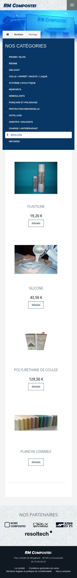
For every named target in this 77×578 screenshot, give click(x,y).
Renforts (13, 89)
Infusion (12, 141)
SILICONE (36, 288)
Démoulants (15, 96)
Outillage (13, 115)
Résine (11, 63)
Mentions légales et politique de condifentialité (29, 571)
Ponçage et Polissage (21, 102)
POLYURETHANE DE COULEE (36, 370)
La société (20, 568)
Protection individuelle (22, 109)
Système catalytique (20, 83)
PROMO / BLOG (15, 57)
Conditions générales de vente (44, 568)
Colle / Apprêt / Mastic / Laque (26, 76)
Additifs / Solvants (19, 122)
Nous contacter (63, 571)
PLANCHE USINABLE (36, 451)
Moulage (14, 135)
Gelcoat (12, 70)
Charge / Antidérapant (21, 128)
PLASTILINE (36, 206)
